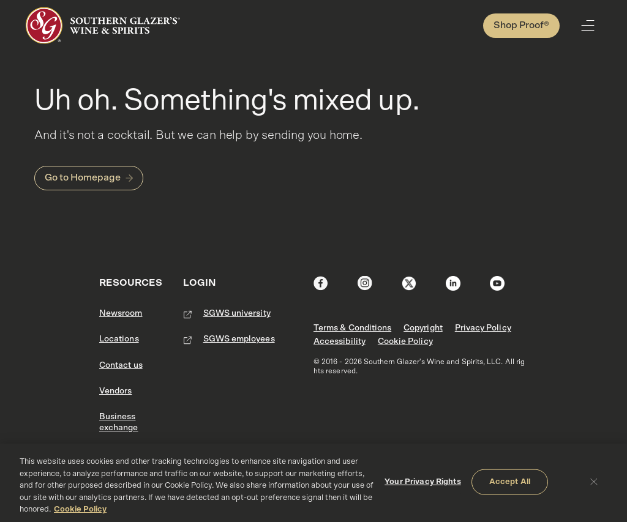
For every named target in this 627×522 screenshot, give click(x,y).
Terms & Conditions (352, 328)
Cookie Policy (405, 341)
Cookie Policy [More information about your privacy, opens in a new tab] (80, 509)
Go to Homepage (83, 177)
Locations (119, 339)
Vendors (115, 391)
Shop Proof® (521, 25)
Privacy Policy (483, 328)
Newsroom (121, 313)
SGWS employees (239, 339)
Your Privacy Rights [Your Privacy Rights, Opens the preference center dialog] (422, 482)
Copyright (423, 328)
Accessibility (340, 341)
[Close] (593, 481)
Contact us (121, 365)
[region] (313, 483)
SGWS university (237, 313)
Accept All (509, 482)
